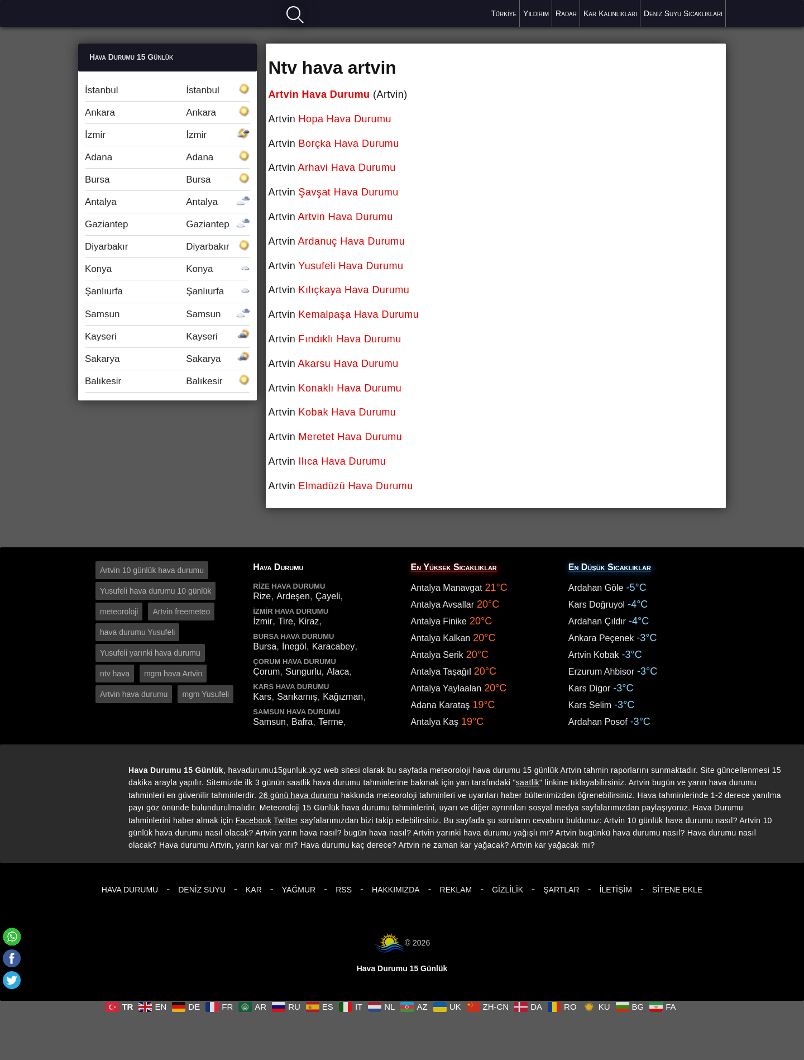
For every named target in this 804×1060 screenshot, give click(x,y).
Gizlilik (507, 889)
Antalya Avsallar (443, 604)
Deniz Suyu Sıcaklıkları (683, 13)
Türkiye (503, 13)
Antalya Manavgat (446, 588)
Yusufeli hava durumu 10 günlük (155, 590)
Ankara (167, 112)
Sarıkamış (297, 696)
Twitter (286, 820)
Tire (285, 621)
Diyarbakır (167, 246)
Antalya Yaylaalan (446, 688)
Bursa (167, 179)
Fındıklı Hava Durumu (350, 339)
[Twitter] (12, 980)
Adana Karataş (440, 705)
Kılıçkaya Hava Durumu (354, 289)
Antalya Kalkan (441, 638)
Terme (330, 722)
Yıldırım (536, 13)
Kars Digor (589, 688)
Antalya (167, 202)
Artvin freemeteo (181, 611)
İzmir (167, 135)
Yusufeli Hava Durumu (350, 265)
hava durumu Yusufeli (137, 632)
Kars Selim (589, 705)
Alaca (338, 671)
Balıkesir (167, 381)
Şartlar (561, 889)
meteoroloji (119, 611)
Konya (167, 269)
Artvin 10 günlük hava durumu (152, 570)
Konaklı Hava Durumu (350, 388)
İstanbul (167, 90)
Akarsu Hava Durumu (348, 363)
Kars (262, 696)
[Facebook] (12, 958)
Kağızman (343, 696)
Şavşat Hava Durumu (349, 192)
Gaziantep (167, 224)
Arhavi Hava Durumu (347, 167)
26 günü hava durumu (299, 795)
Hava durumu (117, 12)
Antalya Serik (437, 655)
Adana (167, 157)
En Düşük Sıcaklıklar (609, 567)
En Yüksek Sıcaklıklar (454, 567)
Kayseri (167, 336)
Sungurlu (303, 671)
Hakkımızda (396, 889)
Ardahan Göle (596, 588)
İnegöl (294, 646)
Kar (254, 889)
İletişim (616, 889)
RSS (344, 889)
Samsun (167, 314)
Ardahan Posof (598, 722)
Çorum (266, 671)
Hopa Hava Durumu (345, 119)
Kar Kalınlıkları (610, 13)
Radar (566, 13)
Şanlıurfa (167, 291)
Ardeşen (293, 596)
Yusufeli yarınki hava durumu (150, 652)
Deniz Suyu (202, 889)
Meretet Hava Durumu (351, 436)
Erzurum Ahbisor (601, 671)
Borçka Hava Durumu (349, 143)
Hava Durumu (130, 889)
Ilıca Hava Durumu (342, 461)
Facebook (253, 820)
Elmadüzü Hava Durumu (356, 485)
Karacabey (333, 646)
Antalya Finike (439, 621)
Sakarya (167, 359)
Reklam (456, 889)
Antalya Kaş (434, 722)
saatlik (527, 782)
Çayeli (327, 596)
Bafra (302, 722)
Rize (262, 596)
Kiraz (309, 621)
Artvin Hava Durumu (319, 94)
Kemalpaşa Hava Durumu (359, 314)
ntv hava (115, 673)
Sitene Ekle (677, 889)
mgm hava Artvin (173, 673)
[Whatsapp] (12, 937)
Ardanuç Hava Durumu (351, 241)
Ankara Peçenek (601, 638)
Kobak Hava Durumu (347, 412)
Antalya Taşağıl (441, 671)
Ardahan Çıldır (597, 621)
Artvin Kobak (593, 655)
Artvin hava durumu (134, 694)
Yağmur (298, 889)
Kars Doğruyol (596, 604)
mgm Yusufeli (205, 694)
